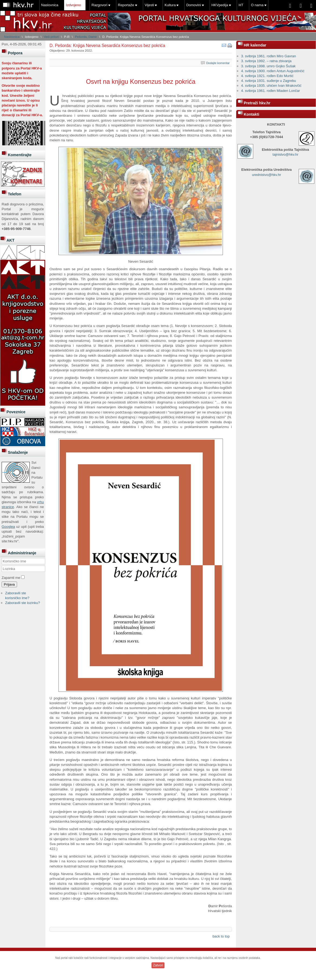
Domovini (193, 5)
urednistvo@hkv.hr (266, 175)
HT (241, 5)
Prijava (9, 584)
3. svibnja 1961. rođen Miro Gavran (268, 56)
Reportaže (126, 5)
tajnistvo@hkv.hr (285, 154)
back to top (221, 936)
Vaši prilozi (51, 36)
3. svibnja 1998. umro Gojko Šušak (268, 66)
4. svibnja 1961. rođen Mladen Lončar (270, 91)
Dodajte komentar (218, 63)
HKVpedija (220, 5)
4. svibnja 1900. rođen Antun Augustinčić (272, 71)
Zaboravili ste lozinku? (22, 603)
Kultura (170, 5)
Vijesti (149, 5)
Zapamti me (11, 578)
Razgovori (99, 5)
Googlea (8, 527)
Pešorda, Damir (86, 36)
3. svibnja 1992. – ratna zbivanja (266, 61)
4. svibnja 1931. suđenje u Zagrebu (268, 81)
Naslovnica (49, 5)
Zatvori (158, 965)
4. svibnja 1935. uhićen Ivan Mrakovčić (271, 86)
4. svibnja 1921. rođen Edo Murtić (267, 76)
